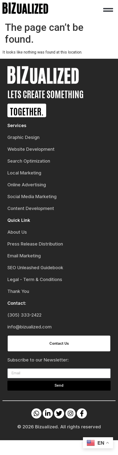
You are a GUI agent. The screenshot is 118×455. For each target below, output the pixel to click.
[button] (108, 9)
